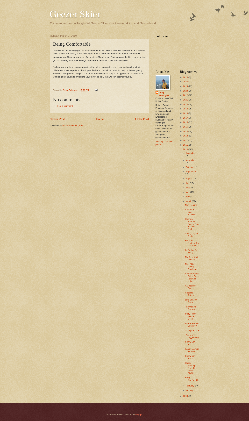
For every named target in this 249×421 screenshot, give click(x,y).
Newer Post (57, 119)
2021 (185, 100)
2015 (185, 127)
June (188, 187)
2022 (185, 95)
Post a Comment (65, 106)
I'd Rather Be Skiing (191, 251)
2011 (185, 145)
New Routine (191, 205)
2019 (185, 108)
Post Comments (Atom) (73, 125)
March (189, 201)
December (190, 153)
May (188, 192)
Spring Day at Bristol (191, 234)
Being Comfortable (192, 378)
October (190, 167)
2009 (185, 396)
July (188, 183)
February (190, 386)
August (189, 178)
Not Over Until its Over (191, 258)
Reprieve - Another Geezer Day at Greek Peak (192, 224)
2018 (185, 113)
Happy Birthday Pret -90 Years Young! (190, 368)
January (190, 390)
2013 (185, 136)
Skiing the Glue (192, 330)
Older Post (142, 119)
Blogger (138, 414)
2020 (185, 104)
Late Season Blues (191, 301)
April (188, 196)
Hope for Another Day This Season (192, 243)
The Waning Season (190, 308)
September (191, 171)
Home (100, 119)
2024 (185, 86)
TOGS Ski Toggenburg (192, 336)
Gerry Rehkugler (164, 94)
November (190, 160)
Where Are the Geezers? (192, 324)
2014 (185, 131)
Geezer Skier (75, 14)
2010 (185, 149)
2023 (185, 91)
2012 (185, 140)
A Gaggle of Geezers (190, 287)
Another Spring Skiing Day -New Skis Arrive (192, 277)
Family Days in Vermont (192, 350)
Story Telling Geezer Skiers (191, 316)
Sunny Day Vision (190, 357)
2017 (185, 118)
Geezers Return (189, 294)
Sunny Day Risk (190, 343)
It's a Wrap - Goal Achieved (190, 212)
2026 (185, 77)
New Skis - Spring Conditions (191, 266)
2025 (185, 81)
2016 (185, 122)
